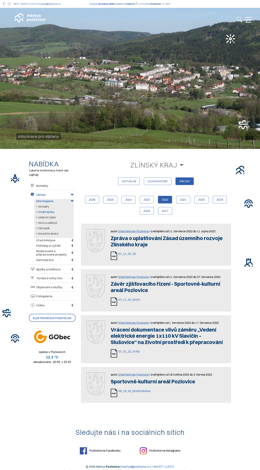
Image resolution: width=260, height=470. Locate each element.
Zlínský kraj (153, 165)
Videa (37, 305)
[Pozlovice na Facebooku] (4, 4)
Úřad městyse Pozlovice (133, 231)
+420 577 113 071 (163, 466)
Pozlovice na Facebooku (100, 450)
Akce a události (47, 223)
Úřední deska (46, 212)
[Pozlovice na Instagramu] (9, 4)
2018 (147, 211)
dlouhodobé (158, 181)
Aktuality (43, 206)
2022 (165, 199)
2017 (165, 211)
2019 (219, 199)
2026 (92, 199)
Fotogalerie (41, 296)
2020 (201, 199)
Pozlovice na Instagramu (160, 450)
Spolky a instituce (45, 269)
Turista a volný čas (46, 278)
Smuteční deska (48, 233)
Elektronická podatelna (52, 318)
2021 (183, 199)
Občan (38, 195)
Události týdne (47, 217)
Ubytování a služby (46, 287)
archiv (184, 181)
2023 (147, 199)
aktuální (129, 181)
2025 (110, 199)
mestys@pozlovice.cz (136, 466)
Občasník (44, 228)
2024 (128, 199)
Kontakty (39, 186)
